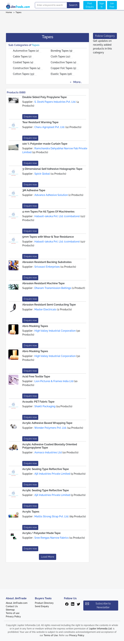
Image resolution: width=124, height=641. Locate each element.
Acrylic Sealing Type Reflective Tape (45, 469)
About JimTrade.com (16, 603)
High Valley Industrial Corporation (55, 330)
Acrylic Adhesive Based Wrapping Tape (47, 422)
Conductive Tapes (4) (63, 62)
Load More (47, 556)
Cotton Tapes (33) (23, 73)
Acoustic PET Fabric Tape (38, 401)
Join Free (112, 5)
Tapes (18, 12)
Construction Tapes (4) (26, 68)
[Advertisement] (62, 22)
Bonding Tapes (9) (61, 50)
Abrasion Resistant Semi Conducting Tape (49, 304)
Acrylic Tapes (30, 511)
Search (73, 5)
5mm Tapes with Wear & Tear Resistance (48, 236)
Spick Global (42, 173)
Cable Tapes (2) (22, 56)
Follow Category (105, 35)
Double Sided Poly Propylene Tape (44, 97)
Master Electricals (45, 309)
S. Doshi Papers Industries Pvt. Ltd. (55, 101)
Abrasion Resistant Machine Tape (43, 283)
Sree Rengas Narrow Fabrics (51, 537)
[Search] (51, 5)
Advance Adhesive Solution (51, 195)
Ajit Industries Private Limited (52, 473)
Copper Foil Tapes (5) (63, 68)
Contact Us (12, 606)
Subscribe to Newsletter (98, 605)
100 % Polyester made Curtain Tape (44, 143)
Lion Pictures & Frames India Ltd (53, 381)
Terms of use (12, 613)
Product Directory (44, 603)
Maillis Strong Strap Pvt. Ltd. (51, 516)
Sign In (101, 5)
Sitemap (10, 609)
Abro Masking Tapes (35, 326)
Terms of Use (51, 635)
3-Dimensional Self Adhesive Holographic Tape (52, 168)
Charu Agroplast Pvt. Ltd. (49, 127)
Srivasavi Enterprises (47, 266)
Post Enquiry (90, 5)
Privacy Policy (13, 616)
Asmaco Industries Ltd (48, 452)
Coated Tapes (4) (23, 62)
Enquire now (30, 116)
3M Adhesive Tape (33, 190)
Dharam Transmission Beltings (52, 288)
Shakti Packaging (44, 406)
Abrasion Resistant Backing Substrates (47, 262)
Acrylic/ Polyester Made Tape (41, 533)
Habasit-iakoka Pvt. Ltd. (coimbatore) (57, 216)
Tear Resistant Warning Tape (40, 122)
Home (9, 12)
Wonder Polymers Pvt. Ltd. (50, 427)
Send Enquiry (42, 606)
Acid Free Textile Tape (36, 376)
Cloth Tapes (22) (60, 56)
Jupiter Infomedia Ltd (100, 628)
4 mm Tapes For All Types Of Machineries (48, 211)
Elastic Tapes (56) (61, 73)
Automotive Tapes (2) (26, 50)
